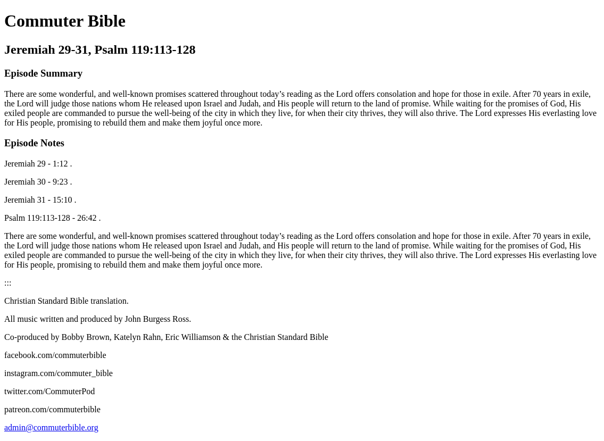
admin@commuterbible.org (51, 427)
